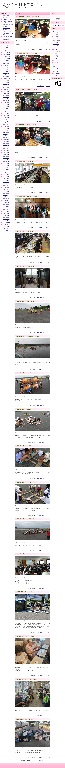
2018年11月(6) (6, 200)
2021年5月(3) (6, 148)
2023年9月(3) (6, 102)
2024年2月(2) (6, 93)
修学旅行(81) (56, 44)
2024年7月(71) (6, 84)
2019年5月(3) (6, 191)
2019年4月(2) (6, 193)
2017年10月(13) (6, 222)
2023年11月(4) (6, 99)
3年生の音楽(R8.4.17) (7, 19)
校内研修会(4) (56, 71)
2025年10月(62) (6, 56)
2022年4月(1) (6, 134)
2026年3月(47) (6, 47)
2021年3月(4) (6, 152)
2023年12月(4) (6, 97)
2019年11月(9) (6, 180)
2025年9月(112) (6, 58)
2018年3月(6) (6, 213)
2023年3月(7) (6, 113)
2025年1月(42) (6, 73)
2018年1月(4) (6, 217)
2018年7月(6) (6, 206)
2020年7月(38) (6, 167)
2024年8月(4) (6, 82)
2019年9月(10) (6, 183)
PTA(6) (55, 64)
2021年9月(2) (6, 143)
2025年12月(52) (6, 52)
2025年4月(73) (6, 67)
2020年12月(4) (6, 158)
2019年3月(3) (6, 195)
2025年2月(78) (6, 71)
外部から (48, 49)
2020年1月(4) (6, 176)
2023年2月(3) (6, 115)
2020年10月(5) (6, 161)
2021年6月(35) (6, 147)
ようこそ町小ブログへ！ (24, 4)
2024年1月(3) (6, 95)
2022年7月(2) (6, 128)
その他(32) (55, 53)
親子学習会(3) (56, 34)
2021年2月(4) (6, 154)
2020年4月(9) (6, 172)
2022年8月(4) (6, 126)
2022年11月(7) (6, 121)
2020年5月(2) (6, 171)
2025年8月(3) (6, 60)
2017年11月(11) (6, 221)
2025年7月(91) (6, 62)
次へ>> (41, 760)
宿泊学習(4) (56, 68)
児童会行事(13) (56, 36)
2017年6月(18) (6, 230)
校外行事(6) (56, 62)
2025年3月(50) (6, 69)
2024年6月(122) (6, 86)
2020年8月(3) (6, 165)
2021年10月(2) (6, 141)
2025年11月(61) (6, 54)
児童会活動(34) (56, 51)
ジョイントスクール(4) (58, 70)
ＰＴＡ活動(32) (56, 57)
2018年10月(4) (6, 202)
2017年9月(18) (6, 224)
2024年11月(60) (6, 76)
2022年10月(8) (6, 122)
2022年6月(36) (6, 130)
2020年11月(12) (6, 160)
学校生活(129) (56, 45)
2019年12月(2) (6, 178)
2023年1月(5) (6, 117)
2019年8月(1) (6, 185)
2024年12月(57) (6, 74)
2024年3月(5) (6, 91)
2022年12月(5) (6, 119)
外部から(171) (56, 47)
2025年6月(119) (6, 63)
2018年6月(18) (6, 208)
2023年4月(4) (6, 111)
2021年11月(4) (6, 139)
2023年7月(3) (6, 106)
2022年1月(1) (6, 135)
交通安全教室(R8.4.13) (8, 39)
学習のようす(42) (57, 49)
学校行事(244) (56, 40)
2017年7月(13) (6, 228)
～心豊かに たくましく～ (14, 7)
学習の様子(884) (57, 42)
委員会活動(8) (56, 33)
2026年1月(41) (6, 50)
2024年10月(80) (6, 78)
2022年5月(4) (6, 132)
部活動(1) (55, 75)
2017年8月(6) (6, 226)
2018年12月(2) (6, 198)
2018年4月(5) (6, 211)
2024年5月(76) (6, 87)
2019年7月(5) (6, 187)
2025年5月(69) (6, 65)
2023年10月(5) (6, 100)
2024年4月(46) (6, 89)
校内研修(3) (56, 38)
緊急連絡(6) (56, 60)
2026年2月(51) (6, 49)
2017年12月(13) (6, 219)
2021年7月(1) (6, 145)
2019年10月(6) (6, 182)
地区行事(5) (56, 66)
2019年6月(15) (6, 189)
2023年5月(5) (6, 110)
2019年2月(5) (6, 196)
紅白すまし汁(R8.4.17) (8, 17)
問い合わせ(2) (56, 73)
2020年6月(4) (6, 169)
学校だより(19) (56, 55)
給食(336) (55, 31)
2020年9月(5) (6, 163)
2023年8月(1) (6, 104)
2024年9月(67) (6, 80)
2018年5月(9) (6, 209)
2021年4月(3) (6, 150)
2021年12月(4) (6, 137)
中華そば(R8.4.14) (7, 31)
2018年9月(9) (6, 204)
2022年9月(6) (6, 124)
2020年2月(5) (6, 174)
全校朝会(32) (56, 58)
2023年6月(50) (6, 108)
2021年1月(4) (6, 156)
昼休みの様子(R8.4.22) (8, 16)
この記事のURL (40, 49)
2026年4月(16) (6, 45)
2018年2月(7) (6, 215)
